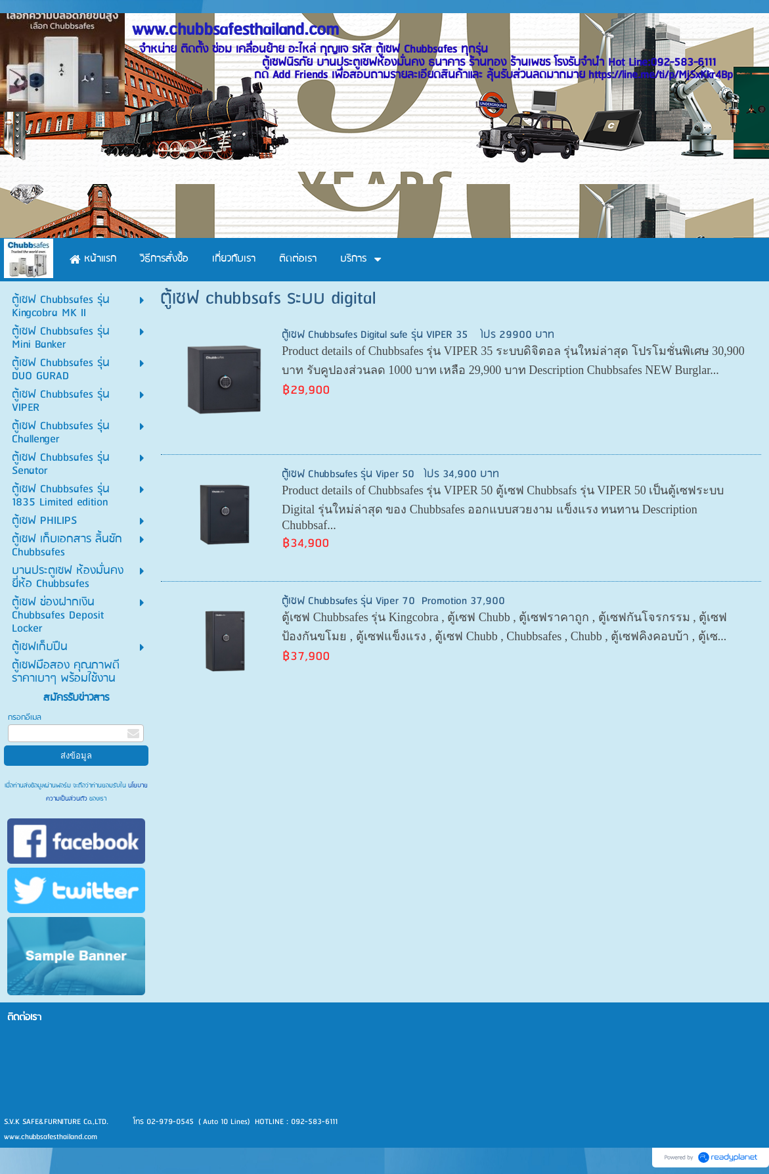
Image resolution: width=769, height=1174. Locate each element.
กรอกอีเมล (24, 717)
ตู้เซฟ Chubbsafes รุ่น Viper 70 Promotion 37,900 (393, 601)
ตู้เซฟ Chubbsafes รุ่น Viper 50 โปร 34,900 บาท (390, 474)
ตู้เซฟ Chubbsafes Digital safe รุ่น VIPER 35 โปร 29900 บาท (418, 335)
